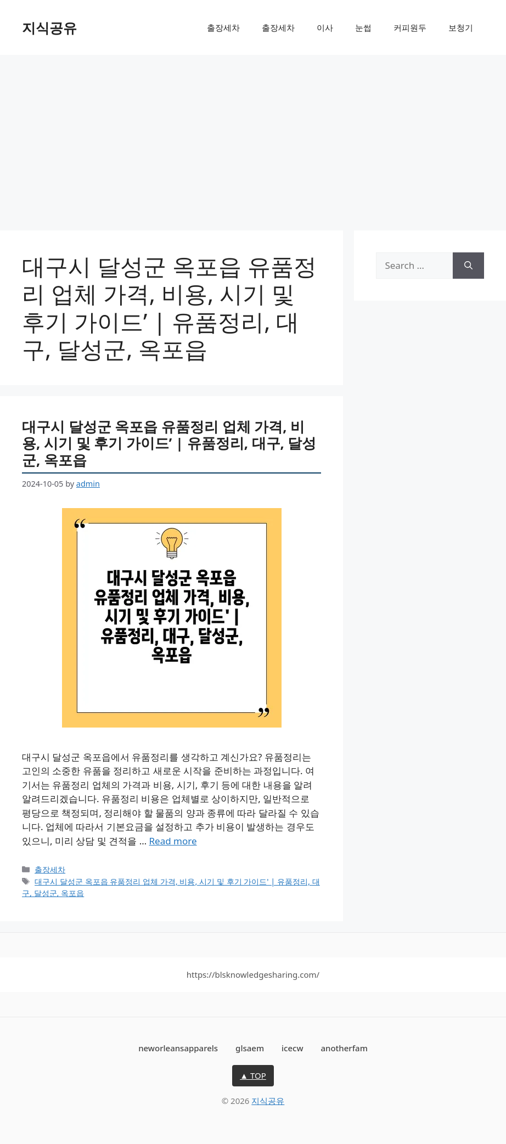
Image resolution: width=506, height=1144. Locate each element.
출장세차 (223, 27)
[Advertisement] (253, 137)
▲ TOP (253, 1075)
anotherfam (344, 1047)
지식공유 (49, 27)
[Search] (468, 265)
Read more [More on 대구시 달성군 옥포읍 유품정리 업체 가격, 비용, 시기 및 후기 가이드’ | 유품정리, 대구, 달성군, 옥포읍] (173, 841)
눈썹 (363, 27)
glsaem (249, 1047)
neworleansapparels (178, 1047)
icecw (292, 1047)
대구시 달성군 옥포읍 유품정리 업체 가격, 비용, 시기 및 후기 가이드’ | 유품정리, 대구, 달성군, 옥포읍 (169, 443)
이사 (325, 27)
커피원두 (409, 27)
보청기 (460, 27)
